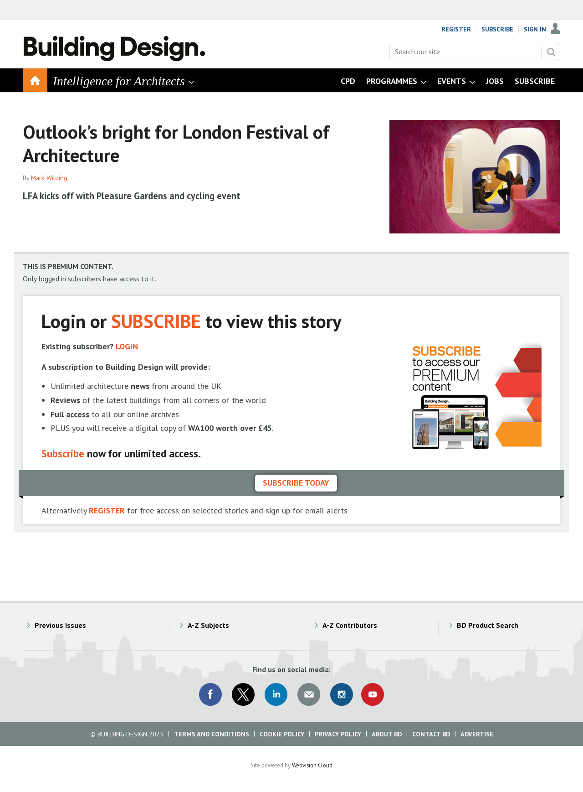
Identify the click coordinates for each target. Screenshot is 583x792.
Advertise (476, 734)
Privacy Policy (338, 734)
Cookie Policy (282, 734)
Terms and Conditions (211, 734)
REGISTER (107, 510)
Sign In (535, 29)
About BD (387, 734)
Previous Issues (60, 625)
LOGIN (127, 346)
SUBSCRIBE (156, 321)
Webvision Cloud (312, 765)
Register (456, 29)
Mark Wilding (49, 178)
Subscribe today (296, 482)
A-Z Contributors (349, 625)
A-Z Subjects (208, 625)
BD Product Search (487, 625)
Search (551, 52)
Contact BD (431, 734)
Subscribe (497, 29)
